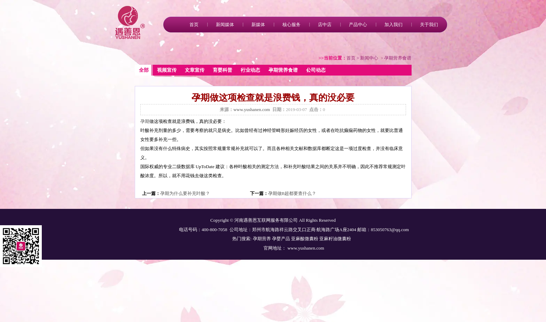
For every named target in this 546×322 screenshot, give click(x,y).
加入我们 (393, 24)
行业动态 (250, 70)
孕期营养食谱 (283, 70)
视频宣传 (167, 70)
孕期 (144, 121)
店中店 (325, 24)
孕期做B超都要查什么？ (292, 193)
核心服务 (291, 24)
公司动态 (316, 70)
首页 (193, 24)
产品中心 (358, 24)
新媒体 (258, 24)
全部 (144, 70)
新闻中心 (369, 58)
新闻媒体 (225, 24)
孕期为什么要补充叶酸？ (185, 193)
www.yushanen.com (251, 109)
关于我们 (429, 24)
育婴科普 (222, 70)
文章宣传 (194, 70)
